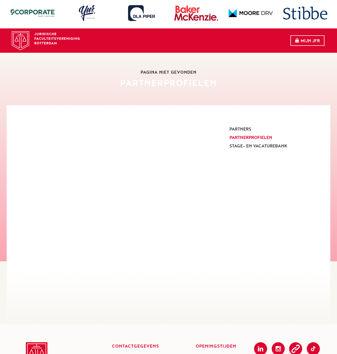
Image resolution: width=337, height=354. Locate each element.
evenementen (197, 38)
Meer (265, 38)
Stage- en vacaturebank (258, 146)
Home (133, 38)
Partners (235, 38)
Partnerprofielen (250, 137)
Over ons (160, 38)
